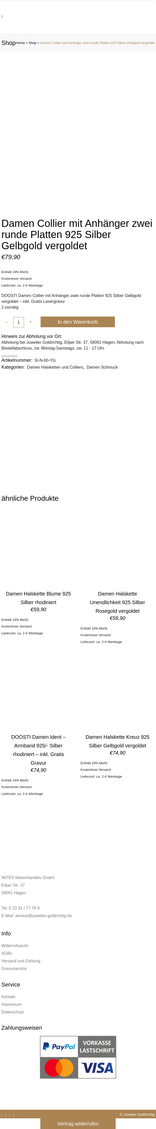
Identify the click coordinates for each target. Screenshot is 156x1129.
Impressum (12, 1004)
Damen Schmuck (102, 367)
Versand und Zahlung (21, 961)
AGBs (7, 953)
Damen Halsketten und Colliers (55, 367)
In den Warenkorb (77, 322)
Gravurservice (14, 968)
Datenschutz (13, 1012)
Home (20, 43)
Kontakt (8, 997)
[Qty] (18, 322)
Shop (32, 43)
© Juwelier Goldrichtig (137, 1114)
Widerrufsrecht (15, 946)
